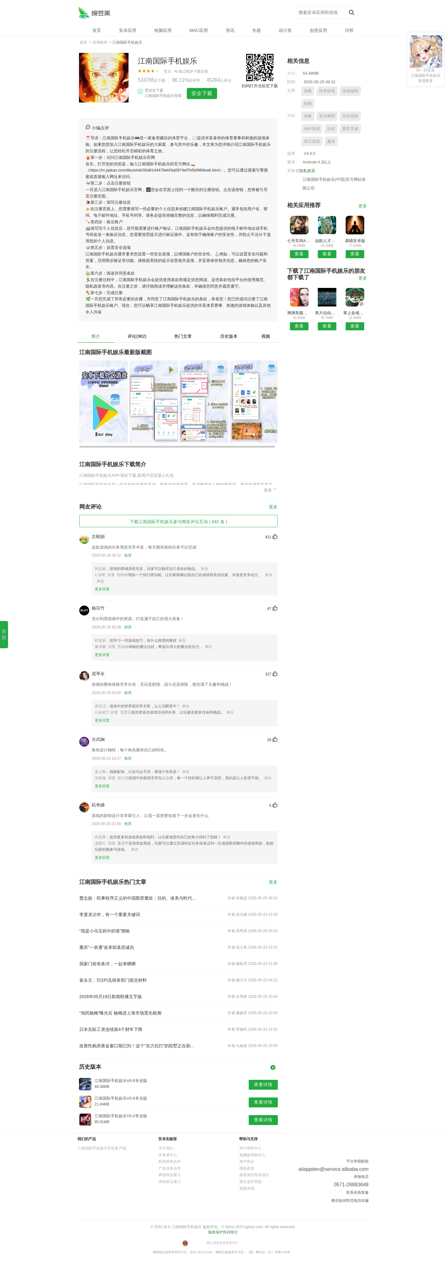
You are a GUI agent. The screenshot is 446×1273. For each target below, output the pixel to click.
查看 (299, 253)
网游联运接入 (170, 1175)
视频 (265, 336)
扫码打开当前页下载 (260, 86)
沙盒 (331, 128)
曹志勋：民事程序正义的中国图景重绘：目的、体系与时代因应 (138, 898)
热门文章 (183, 336)
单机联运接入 (170, 1182)
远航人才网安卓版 (327, 240)
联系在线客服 (357, 1192)
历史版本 (229, 336)
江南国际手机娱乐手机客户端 (102, 1148)
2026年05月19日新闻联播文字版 (110, 996)
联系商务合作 (170, 1161)
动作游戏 (312, 128)
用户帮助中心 (250, 1148)
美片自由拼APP (327, 313)
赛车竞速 (350, 128)
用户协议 (246, 1161)
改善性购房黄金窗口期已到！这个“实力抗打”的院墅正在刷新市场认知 (138, 1045)
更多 (271, 489)
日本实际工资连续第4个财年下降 (110, 1029)
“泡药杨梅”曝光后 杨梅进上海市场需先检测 (120, 1012)
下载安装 (200, 71)
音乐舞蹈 (327, 116)
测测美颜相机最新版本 (299, 313)
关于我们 (166, 1148)
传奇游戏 (327, 91)
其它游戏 (312, 141)
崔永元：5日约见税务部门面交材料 (113, 980)
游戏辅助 (350, 91)
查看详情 (263, 1084)
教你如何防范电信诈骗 (350, 1200)
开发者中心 (168, 1155)
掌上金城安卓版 (355, 313)
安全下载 (201, 93)
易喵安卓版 (355, 240)
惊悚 (308, 103)
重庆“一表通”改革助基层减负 (106, 947)
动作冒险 (350, 116)
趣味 (331, 141)
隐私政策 (307, 170)
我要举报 (246, 1188)
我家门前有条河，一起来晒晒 (107, 963)
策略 (308, 91)
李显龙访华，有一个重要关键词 (109, 914)
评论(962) (137, 336)
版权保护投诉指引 (254, 1175)
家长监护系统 (250, 1182)
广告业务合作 (170, 1168)
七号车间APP (299, 240)
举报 (4, 634)
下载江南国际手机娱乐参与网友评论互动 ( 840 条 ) (178, 521)
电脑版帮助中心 (252, 1155)
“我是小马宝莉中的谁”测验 (104, 930)
